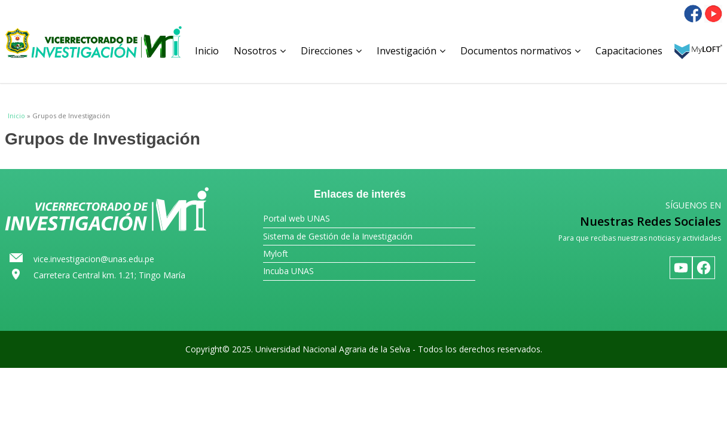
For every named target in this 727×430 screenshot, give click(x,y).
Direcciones (331, 50)
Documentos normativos (520, 50)
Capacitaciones (628, 50)
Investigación (411, 50)
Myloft (275, 253)
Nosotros (260, 50)
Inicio (207, 50)
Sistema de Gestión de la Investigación (338, 236)
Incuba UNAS (288, 271)
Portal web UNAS (296, 218)
